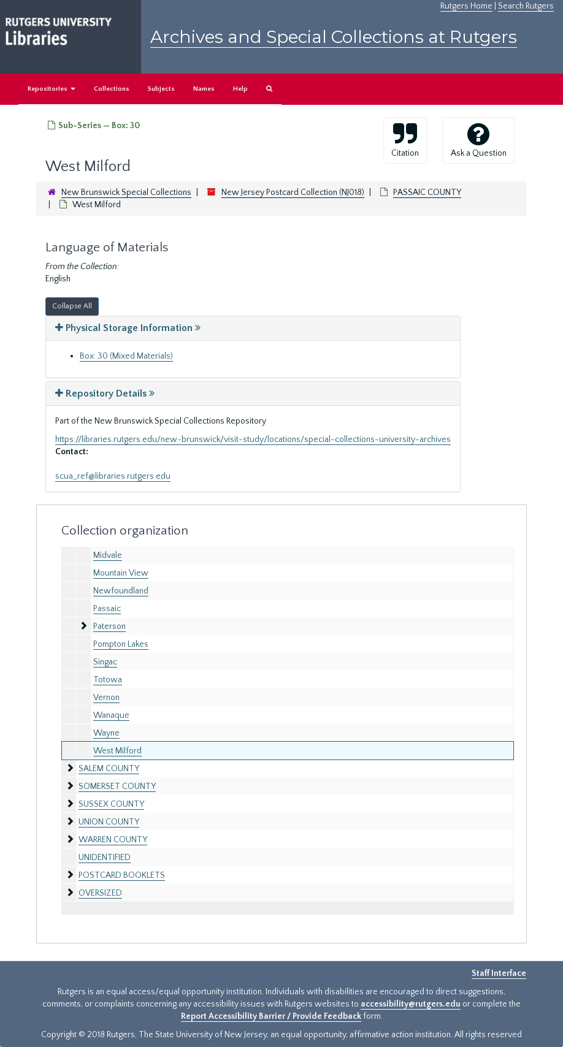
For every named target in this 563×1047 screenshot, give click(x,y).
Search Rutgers (526, 6)
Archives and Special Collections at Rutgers (333, 36)
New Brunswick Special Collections (126, 192)
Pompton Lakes (120, 644)
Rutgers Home (466, 6)
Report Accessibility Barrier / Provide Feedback (271, 1016)
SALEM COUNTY (109, 769)
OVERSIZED (100, 893)
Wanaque (111, 715)
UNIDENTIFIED (105, 857)
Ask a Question (479, 139)
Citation (405, 139)
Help (240, 89)
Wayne (106, 733)
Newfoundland (120, 591)
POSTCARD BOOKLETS (122, 875)
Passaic (107, 609)
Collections (111, 89)
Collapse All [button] (72, 306)
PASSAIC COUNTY (427, 192)
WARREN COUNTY (113, 840)
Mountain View (120, 573)
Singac (105, 662)
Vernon (106, 697)
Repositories (51, 89)
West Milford (117, 751)
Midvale (107, 555)
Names (204, 89)
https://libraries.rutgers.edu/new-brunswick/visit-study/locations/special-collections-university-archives (253, 439)
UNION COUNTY (109, 822)
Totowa (107, 680)
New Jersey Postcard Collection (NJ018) (292, 192)
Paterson (109, 626)
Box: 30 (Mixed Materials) (126, 356)
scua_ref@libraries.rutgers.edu (112, 476)
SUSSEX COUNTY (111, 804)
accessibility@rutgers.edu (411, 1004)
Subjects (161, 89)
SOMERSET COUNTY (117, 786)
